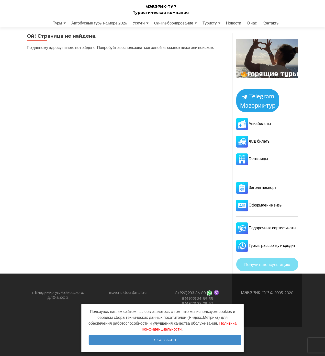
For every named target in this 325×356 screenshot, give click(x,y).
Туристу (209, 23)
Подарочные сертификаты (266, 227)
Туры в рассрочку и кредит (265, 245)
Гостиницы (252, 158)
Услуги (139, 23)
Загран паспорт (256, 187)
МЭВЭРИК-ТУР (161, 6)
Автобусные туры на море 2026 (99, 23)
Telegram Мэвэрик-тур (257, 100)
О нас (252, 23)
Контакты (270, 23)
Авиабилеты (253, 123)
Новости (233, 23)
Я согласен (165, 340)
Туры (57, 23)
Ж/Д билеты (253, 141)
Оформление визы (259, 205)
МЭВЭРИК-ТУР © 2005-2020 (267, 292)
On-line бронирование (173, 23)
